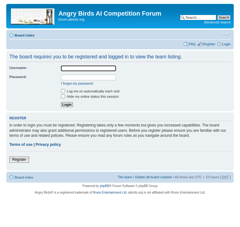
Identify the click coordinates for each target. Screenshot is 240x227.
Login (226, 44)
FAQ (192, 44)
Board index (25, 35)
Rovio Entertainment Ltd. (110, 192)
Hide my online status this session (90, 96)
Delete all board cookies (153, 177)
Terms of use (20, 144)
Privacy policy (48, 144)
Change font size (226, 34)
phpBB (104, 186)
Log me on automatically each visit (90, 91)
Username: (18, 68)
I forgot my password (77, 83)
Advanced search (217, 22)
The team (125, 177)
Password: (18, 77)
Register (208, 44)
